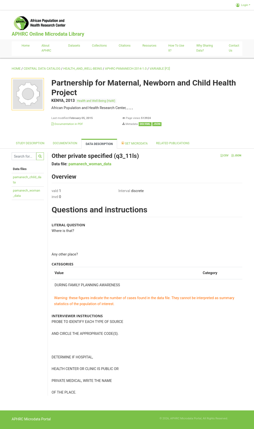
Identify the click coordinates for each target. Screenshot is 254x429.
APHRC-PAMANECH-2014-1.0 (126, 68)
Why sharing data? (204, 48)
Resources (149, 45)
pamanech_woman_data (89, 164)
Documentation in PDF (67, 124)
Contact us (234, 48)
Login (242, 5)
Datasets (74, 45)
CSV (224, 155)
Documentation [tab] (65, 143)
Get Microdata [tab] (134, 143)
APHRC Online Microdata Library (48, 34)
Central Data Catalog (42, 68)
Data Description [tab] (99, 144)
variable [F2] (160, 68)
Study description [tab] (30, 143)
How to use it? (176, 48)
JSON (236, 155)
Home (26, 45)
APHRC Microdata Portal (31, 419)
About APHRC (46, 48)
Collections (99, 45)
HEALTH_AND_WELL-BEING (82, 68)
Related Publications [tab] (173, 143)
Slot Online (235, 418)
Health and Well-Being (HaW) (96, 101)
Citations (125, 45)
